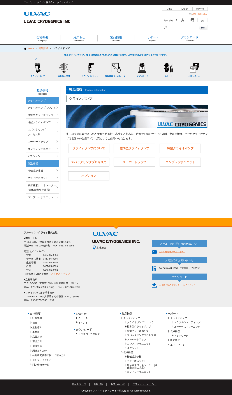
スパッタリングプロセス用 (37, 132)
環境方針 (37, 341)
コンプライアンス (42, 360)
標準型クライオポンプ (40, 115)
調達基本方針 (39, 350)
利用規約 (98, 384)
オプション (34, 156)
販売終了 (175, 340)
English (184, 9)
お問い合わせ (118, 384)
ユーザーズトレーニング (187, 327)
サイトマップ (79, 384)
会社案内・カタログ (89, 334)
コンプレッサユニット (40, 148)
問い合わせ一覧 (40, 364)
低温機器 (33, 163)
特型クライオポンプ (39, 122)
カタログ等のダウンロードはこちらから (177, 285)
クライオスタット (38, 177)
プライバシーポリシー (145, 384)
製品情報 (127, 313)
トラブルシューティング (187, 322)
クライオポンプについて (42, 107)
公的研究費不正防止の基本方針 (49, 355)
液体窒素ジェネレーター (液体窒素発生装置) (42, 188)
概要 (34, 322)
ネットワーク (181, 335)
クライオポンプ (37, 100)
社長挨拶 (37, 318)
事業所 (36, 332)
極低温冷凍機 (35, 170)
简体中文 (200, 9)
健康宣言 (37, 346)
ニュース (83, 318)
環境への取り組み (198, 14)
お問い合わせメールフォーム (172, 251)
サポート (173, 313)
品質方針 (37, 336)
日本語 (169, 9)
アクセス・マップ (60, 273)
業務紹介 (37, 327)
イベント (83, 322)
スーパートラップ (38, 141)
